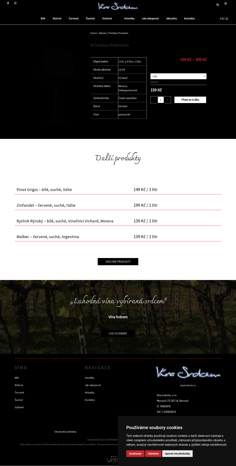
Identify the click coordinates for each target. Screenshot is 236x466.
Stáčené (107, 18)
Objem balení (157, 69)
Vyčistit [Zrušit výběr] (154, 82)
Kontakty (189, 18)
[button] (218, 5)
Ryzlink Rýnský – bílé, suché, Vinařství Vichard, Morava (66, 221)
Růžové (57, 18)
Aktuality (171, 18)
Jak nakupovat (150, 18)
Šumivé (90, 18)
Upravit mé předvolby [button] (177, 453)
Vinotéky (129, 18)
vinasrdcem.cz (188, 385)
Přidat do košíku (190, 100)
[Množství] (161, 100)
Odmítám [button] (153, 453)
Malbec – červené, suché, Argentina (49, 236)
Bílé (43, 18)
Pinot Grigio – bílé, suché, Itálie (45, 189)
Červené (74, 18)
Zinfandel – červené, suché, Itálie (47, 205)
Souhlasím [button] (135, 453)
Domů (94, 33)
